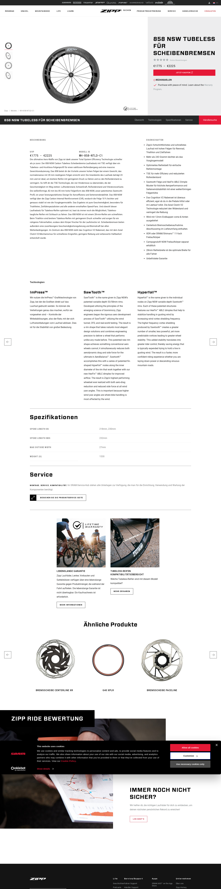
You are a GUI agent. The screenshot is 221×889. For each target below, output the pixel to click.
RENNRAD (9, 11)
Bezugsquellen (162, 80)
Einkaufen (211, 11)
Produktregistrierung (155, 11)
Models (14, 111)
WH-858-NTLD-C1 (27, 111)
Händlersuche (193, 11)
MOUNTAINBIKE (38, 11)
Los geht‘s (138, 819)
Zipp (6, 111)
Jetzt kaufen (184, 72)
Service (176, 11)
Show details (43, 883)
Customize (190, 870)
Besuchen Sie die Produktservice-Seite (61, 498)
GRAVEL (22, 11)
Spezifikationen (173, 120)
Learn (62, 11)
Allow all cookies (190, 862)
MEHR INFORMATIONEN (71, 605)
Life (52, 11)
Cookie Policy (68, 875)
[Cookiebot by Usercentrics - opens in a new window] (18, 883)
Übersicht (139, 120)
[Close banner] (217, 860)
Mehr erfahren (122, 591)
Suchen (134, 11)
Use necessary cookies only (190, 879)
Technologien (155, 120)
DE (216, 3)
